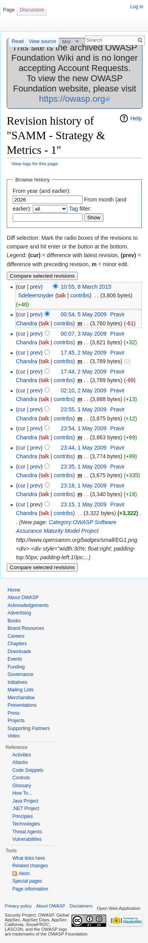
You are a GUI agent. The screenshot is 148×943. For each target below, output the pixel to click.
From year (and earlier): (42, 191)
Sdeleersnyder (36, 295)
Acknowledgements (28, 605)
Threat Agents (27, 832)
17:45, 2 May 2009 (84, 352)
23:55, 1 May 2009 (84, 409)
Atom (24, 873)
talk (61, 295)
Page (9, 10)
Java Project (25, 801)
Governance (20, 674)
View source (42, 41)
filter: (80, 208)
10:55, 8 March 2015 (86, 287)
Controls (21, 778)
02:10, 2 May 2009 (84, 390)
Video (13, 736)
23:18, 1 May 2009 (84, 485)
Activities (21, 755)
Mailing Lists (20, 690)
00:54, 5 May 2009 (84, 314)
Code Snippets (27, 770)
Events (14, 659)
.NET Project (25, 808)
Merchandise (21, 697)
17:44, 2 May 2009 (84, 371)
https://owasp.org (72, 99)
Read (17, 41)
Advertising (19, 613)
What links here (28, 858)
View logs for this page (34, 163)
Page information (30, 889)
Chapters (17, 643)
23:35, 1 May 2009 (84, 466)
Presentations (21, 705)
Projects (15, 720)
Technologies (26, 824)
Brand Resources (25, 628)
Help (136, 118)
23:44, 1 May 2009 (84, 447)
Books (14, 621)
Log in (136, 6)
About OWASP (23, 597)
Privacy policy (18, 906)
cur (21, 314)
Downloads (19, 651)
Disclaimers (80, 906)
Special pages (27, 881)
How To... (22, 793)
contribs (80, 295)
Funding (15, 667)
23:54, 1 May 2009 (84, 428)
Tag (73, 208)
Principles (22, 816)
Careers (15, 636)
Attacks (20, 762)
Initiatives (17, 682)
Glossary (21, 785)
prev (35, 287)
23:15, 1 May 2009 (84, 504)
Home (13, 590)
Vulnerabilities (26, 839)
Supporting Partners (28, 728)
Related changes (30, 865)
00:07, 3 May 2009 (84, 334)
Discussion (32, 10)
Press (13, 713)
